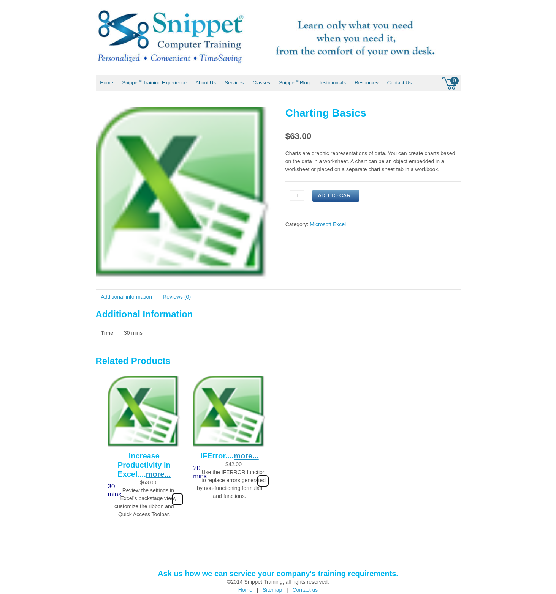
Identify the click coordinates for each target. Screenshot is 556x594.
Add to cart (335, 195)
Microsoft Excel (328, 224)
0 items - (450, 82)
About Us (205, 82)
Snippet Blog (294, 82)
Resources (366, 82)
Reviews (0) (177, 297)
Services (234, 82)
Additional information (126, 297)
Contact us (305, 590)
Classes (261, 82)
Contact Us (399, 82)
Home (106, 82)
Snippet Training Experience (154, 82)
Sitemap (272, 590)
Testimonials (332, 82)
